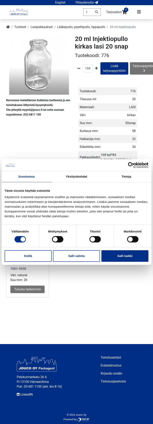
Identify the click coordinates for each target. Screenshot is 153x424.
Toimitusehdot (111, 357)
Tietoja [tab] (126, 176)
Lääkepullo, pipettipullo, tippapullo (81, 27)
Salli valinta (76, 256)
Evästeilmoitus (111, 365)
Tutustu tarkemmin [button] (27, 289)
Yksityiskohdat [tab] (76, 176)
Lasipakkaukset (42, 27)
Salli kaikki (125, 256)
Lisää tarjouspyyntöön (114, 68)
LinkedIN (25, 394)
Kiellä (28, 256)
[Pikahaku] (88, 12)
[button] (60, 2)
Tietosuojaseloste (113, 381)
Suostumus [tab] (26, 176)
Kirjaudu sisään (111, 373)
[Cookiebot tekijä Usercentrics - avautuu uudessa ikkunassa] (131, 165)
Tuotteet (20, 27)
